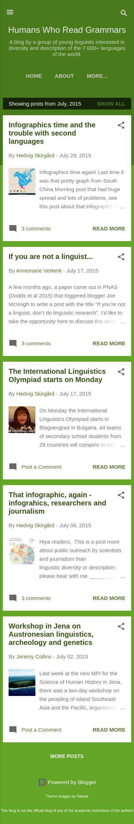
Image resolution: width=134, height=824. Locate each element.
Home (34, 76)
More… (97, 76)
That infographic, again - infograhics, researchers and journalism (57, 503)
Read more (109, 228)
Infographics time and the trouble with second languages (52, 133)
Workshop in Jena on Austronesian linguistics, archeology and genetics (51, 634)
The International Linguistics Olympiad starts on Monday (57, 375)
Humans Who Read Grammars (67, 30)
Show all (111, 104)
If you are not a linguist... (51, 256)
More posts (67, 756)
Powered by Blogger (67, 782)
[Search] (124, 14)
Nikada (82, 796)
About (64, 76)
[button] (121, 126)
